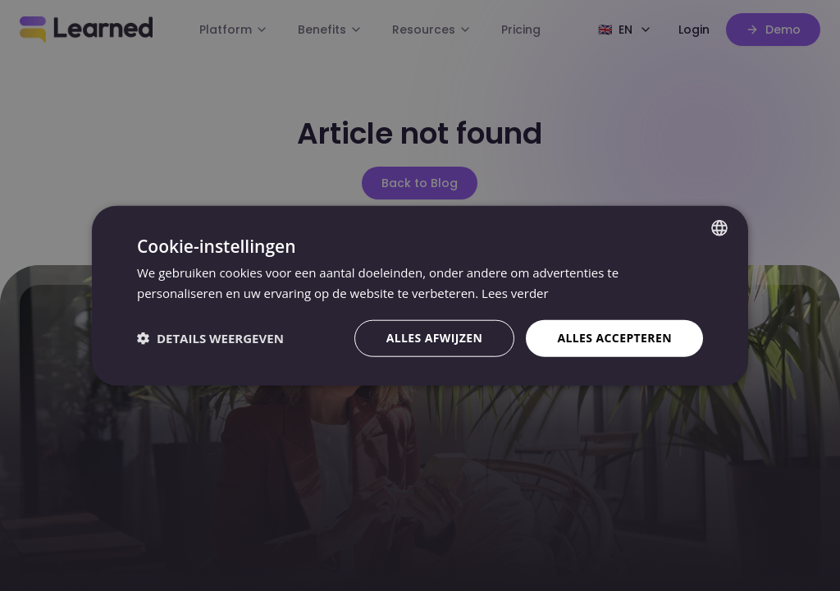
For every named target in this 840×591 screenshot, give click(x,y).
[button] (210, 338)
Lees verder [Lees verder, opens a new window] (515, 293)
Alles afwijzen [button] (434, 338)
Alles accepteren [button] (614, 338)
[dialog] (420, 295)
